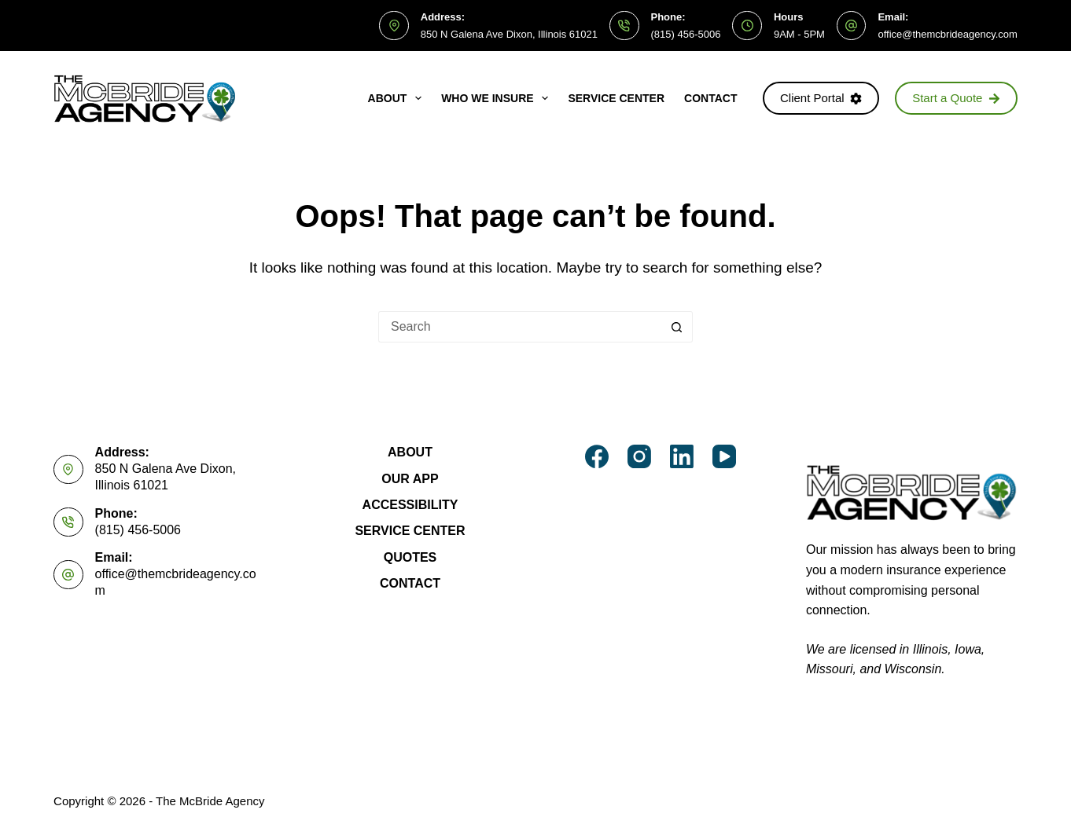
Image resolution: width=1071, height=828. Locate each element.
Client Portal (821, 97)
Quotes (410, 557)
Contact (710, 98)
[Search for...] (519, 327)
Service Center (616, 98)
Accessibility (410, 504)
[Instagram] (639, 456)
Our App (409, 478)
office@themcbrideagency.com (947, 34)
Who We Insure (497, 98)
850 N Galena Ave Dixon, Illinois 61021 (509, 34)
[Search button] (677, 327)
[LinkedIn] (682, 456)
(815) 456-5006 (686, 34)
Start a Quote (956, 97)
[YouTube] (724, 456)
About (398, 98)
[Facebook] (597, 456)
